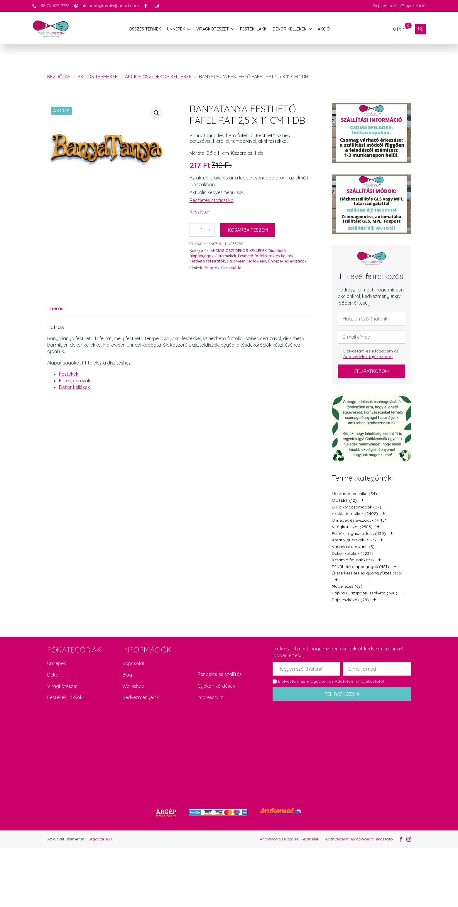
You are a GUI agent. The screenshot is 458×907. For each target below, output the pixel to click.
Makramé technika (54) (354, 493)
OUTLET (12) (344, 500)
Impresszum (210, 697)
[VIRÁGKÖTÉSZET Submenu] (233, 29)
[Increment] (210, 230)
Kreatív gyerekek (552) (354, 539)
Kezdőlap (58, 76)
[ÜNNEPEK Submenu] (189, 29)
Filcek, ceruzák (74, 381)
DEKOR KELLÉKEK (290, 29)
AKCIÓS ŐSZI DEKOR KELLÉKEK (158, 76)
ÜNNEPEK (176, 29)
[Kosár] (400, 29)
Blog (127, 675)
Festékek (68, 374)
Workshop (133, 686)
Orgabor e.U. (100, 839)
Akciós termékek (97, 76)
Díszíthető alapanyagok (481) (360, 566)
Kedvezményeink (140, 697)
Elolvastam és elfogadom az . (371, 354)
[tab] (56, 308)
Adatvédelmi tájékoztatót (368, 356)
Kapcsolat (133, 663)
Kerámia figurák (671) (353, 559)
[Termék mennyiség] (202, 230)
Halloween (236, 261)
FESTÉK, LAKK (253, 29)
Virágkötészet (62, 686)
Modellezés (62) (347, 586)
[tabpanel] (177, 362)
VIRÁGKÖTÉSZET (212, 29)
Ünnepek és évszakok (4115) (359, 520)
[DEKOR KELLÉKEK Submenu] (311, 29)
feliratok (211, 267)
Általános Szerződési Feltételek (289, 839)
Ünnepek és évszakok (287, 261)
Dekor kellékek (74, 387)
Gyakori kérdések (216, 686)
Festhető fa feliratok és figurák (265, 255)
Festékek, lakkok (64, 697)
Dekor (53, 675)
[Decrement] (194, 230)
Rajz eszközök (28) (350, 599)
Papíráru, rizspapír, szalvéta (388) (364, 593)
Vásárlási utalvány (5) (353, 546)
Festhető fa (231, 267)
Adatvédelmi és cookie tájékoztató (359, 839)
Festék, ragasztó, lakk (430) (359, 533)
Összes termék (145, 29)
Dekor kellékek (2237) (352, 553)
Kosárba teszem (248, 230)
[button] (156, 113)
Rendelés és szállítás (219, 674)
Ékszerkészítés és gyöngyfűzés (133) (367, 573)
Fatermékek (225, 255)
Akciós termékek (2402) (355, 513)
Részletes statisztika (212, 200)
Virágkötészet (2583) (352, 526)
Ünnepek (56, 663)
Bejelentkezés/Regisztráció (399, 5)
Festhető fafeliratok (207, 261)
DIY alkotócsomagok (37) (356, 507)
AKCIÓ (324, 29)
